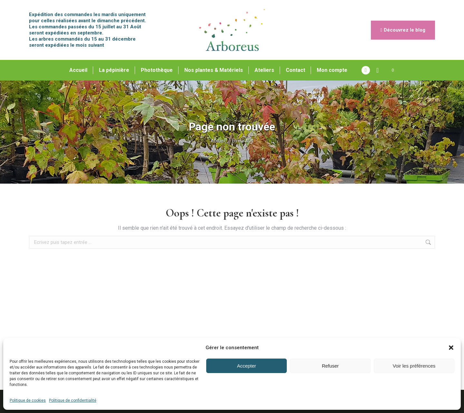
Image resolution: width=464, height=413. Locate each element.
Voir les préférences (414, 366)
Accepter (246, 366)
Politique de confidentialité (72, 400)
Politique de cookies (28, 400)
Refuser (330, 366)
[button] (451, 347)
